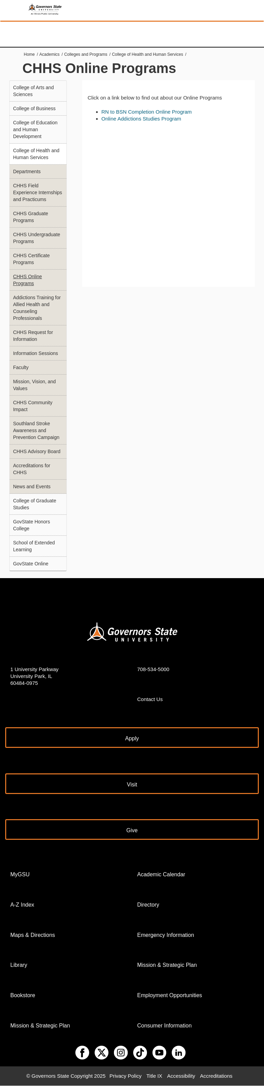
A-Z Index (22, 905)
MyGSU (20, 874)
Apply (132, 738)
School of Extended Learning (34, 546)
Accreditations (216, 1076)
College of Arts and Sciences (33, 91)
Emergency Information (165, 935)
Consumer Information (164, 1025)
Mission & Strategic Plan (40, 1025)
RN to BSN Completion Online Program (147, 112)
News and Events (32, 486)
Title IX (154, 1076)
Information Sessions (35, 353)
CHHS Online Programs (27, 280)
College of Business (34, 108)
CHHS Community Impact (32, 406)
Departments (27, 171)
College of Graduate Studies (34, 504)
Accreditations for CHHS (31, 469)
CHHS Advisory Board (37, 451)
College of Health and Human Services (147, 54)
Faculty (21, 367)
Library (18, 965)
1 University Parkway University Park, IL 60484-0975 (34, 676)
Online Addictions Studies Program (141, 119)
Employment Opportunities (169, 995)
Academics (49, 54)
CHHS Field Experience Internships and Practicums (37, 192)
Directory (148, 905)
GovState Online (31, 563)
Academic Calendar (161, 874)
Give (132, 830)
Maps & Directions (32, 935)
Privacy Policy (125, 1076)
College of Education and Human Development (35, 129)
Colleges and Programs (85, 54)
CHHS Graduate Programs (30, 217)
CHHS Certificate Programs (31, 259)
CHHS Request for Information (33, 336)
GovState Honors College (31, 525)
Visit (132, 784)
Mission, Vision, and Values (34, 385)
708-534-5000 (153, 669)
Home (29, 54)
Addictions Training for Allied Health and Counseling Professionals (37, 308)
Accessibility (181, 1076)
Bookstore (22, 995)
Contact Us (150, 699)
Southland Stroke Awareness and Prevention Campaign (36, 430)
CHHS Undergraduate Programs (36, 238)
